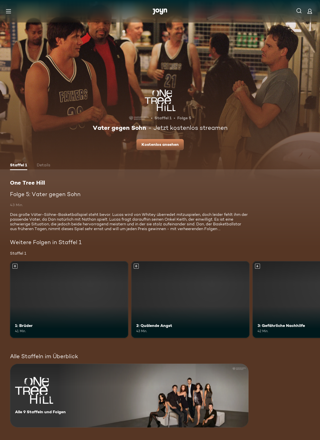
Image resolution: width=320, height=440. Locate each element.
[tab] (18, 165)
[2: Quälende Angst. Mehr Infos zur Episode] (190, 299)
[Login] (309, 11)
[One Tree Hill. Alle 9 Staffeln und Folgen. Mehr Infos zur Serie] (129, 395)
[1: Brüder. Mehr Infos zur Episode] (69, 299)
